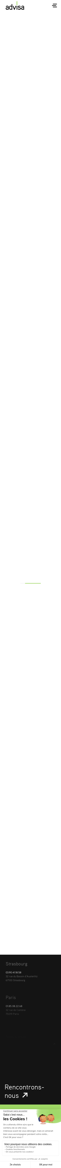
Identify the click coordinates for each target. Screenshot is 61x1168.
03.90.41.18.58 (13, 975)
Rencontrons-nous (24, 1094)
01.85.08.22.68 (14, 1015)
